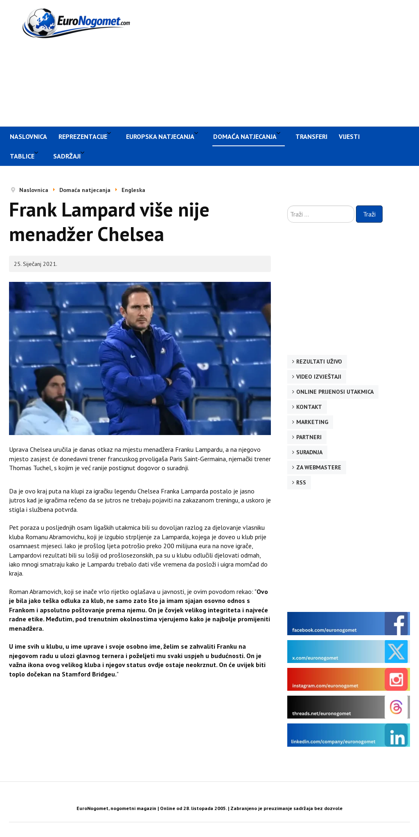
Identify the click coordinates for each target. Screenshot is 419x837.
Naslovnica (28, 136)
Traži (369, 214)
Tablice (22, 156)
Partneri (309, 437)
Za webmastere (318, 467)
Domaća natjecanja (245, 136)
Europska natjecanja (160, 136)
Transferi (311, 136)
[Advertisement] (283, 62)
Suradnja (309, 452)
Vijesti (349, 136)
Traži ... (287, 205)
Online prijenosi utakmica (335, 391)
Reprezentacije (83, 136)
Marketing (312, 422)
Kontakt (309, 407)
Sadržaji (67, 156)
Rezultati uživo (319, 361)
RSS (301, 482)
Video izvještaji (318, 376)
